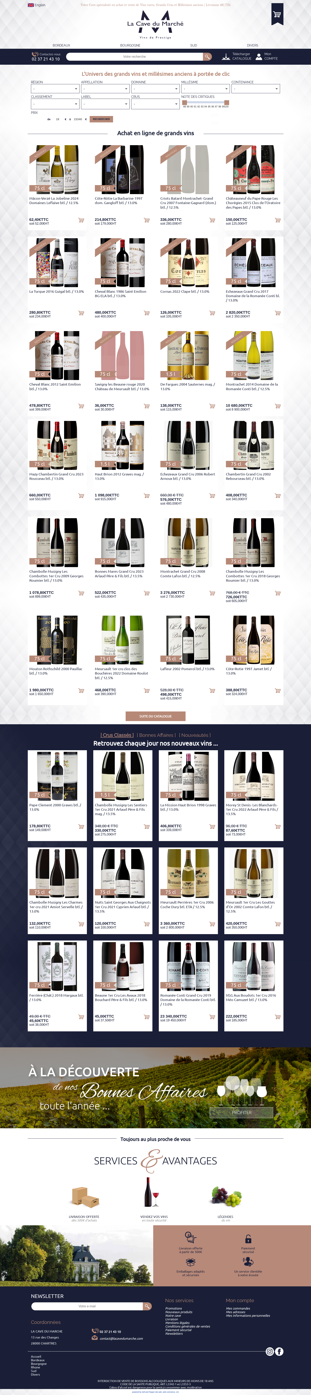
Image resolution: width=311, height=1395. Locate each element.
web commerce (169, 1392)
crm (177, 1392)
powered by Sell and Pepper (143, 1392)
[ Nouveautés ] (195, 735)
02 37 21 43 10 (110, 1331)
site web (158, 1392)
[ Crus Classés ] (117, 735)
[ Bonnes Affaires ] (156, 735)
